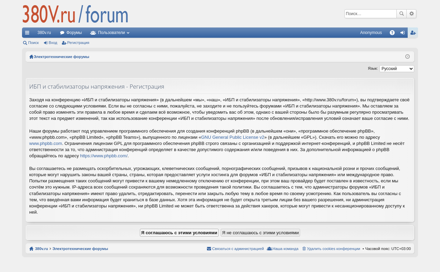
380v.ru (44, 32)
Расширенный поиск (411, 14)
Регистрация (78, 43)
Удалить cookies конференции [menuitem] (333, 249)
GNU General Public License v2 (232, 137)
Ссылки (28, 34)
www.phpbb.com (45, 143)
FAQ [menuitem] (394, 34)
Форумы (74, 32)
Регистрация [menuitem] (414, 34)
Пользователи (111, 32)
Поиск (401, 14)
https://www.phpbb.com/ (104, 155)
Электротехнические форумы (80, 249)
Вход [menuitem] (404, 34)
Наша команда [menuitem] (285, 249)
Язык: (373, 68)
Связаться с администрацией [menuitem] (238, 249)
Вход (53, 43)
